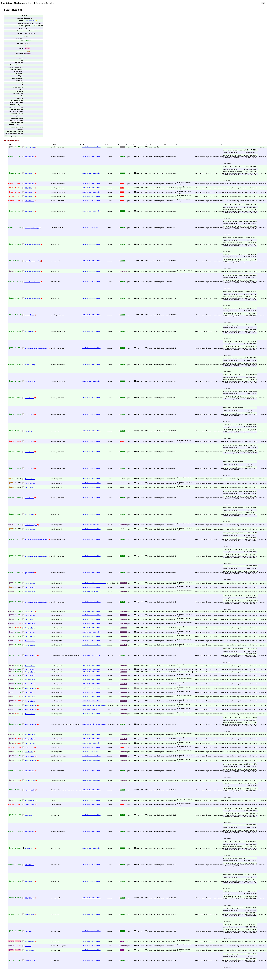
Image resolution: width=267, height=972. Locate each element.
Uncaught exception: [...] (184, 271)
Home (29, 3)
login (263, 3)
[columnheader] (11, 145)
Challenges (38, 3)
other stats (227, 164)
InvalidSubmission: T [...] (184, 184)
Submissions (49, 3)
